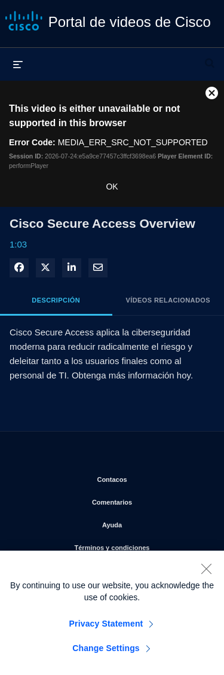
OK (112, 186)
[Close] (206, 573)
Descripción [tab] (56, 300)
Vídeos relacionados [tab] (168, 300)
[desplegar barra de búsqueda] (209, 58)
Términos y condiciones (140, 545)
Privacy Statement (106, 628)
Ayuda (153, 523)
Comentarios (148, 500)
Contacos (151, 477)
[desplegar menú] (18, 64)
